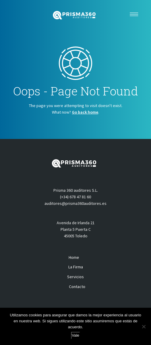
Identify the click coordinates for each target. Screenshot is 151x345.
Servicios (75, 276)
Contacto (77, 286)
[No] (144, 326)
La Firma (75, 267)
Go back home (85, 112)
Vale (75, 335)
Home (74, 257)
